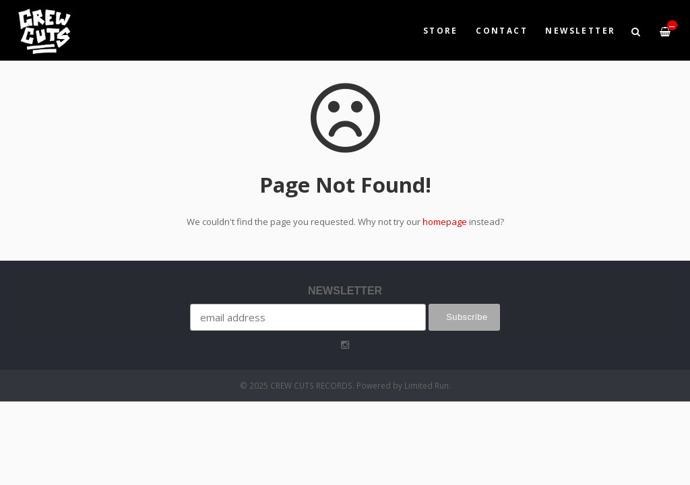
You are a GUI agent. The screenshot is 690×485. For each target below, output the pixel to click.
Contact (502, 30)
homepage (444, 222)
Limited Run (426, 385)
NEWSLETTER (580, 30)
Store (440, 30)
